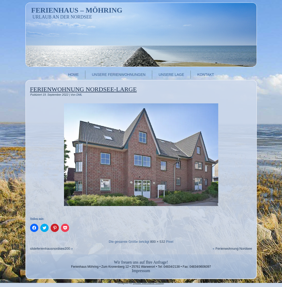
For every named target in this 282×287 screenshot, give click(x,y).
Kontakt (205, 75)
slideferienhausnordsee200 (50, 248)
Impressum (141, 270)
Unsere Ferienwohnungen (118, 75)
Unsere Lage (171, 75)
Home (73, 75)
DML (79, 94)
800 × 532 (157, 242)
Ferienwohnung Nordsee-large (83, 89)
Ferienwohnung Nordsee (233, 248)
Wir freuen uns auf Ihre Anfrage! (141, 262)
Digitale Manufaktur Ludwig (148, 283)
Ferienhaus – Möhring (76, 10)
